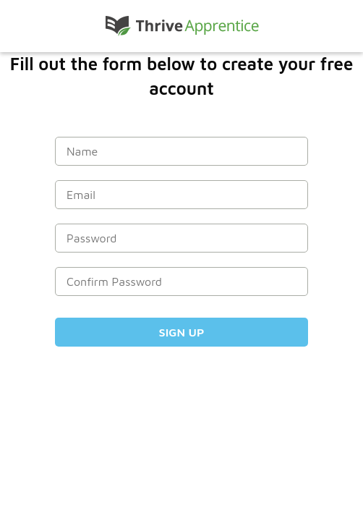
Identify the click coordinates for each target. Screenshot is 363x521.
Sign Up (182, 332)
